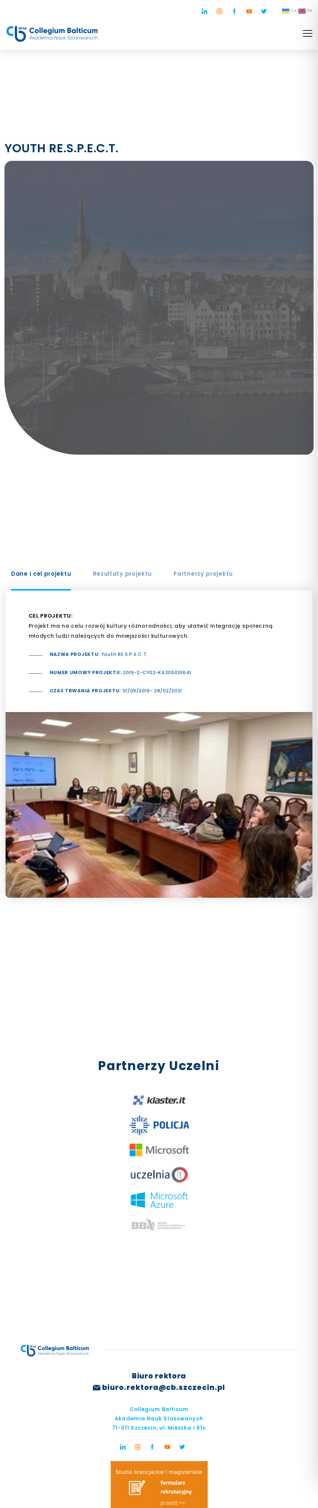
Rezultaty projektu (122, 574)
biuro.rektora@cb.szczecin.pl (163, 1387)
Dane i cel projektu (41, 574)
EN (305, 11)
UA (289, 11)
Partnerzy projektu (203, 574)
